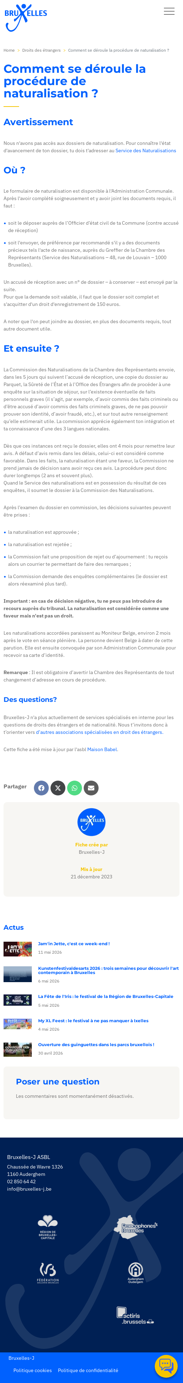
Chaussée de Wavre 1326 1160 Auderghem (35, 1170)
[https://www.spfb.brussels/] (135, 1227)
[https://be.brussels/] (48, 1227)
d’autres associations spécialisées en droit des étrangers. (100, 732)
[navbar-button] (169, 11)
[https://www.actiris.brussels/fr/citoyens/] (135, 1316)
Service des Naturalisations (146, 150)
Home (9, 50)
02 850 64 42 (21, 1181)
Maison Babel (102, 749)
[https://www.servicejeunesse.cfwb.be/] (48, 1273)
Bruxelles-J (21, 1358)
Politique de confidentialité (88, 1370)
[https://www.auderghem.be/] (135, 1273)
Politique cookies (32, 1370)
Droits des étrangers (41, 50)
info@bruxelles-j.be (29, 1189)
